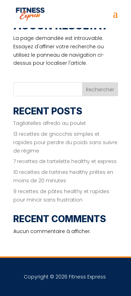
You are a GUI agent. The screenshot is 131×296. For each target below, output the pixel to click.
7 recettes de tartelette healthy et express (65, 161)
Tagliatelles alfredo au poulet (49, 123)
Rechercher (100, 89)
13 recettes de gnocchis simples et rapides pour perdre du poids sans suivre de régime (65, 142)
